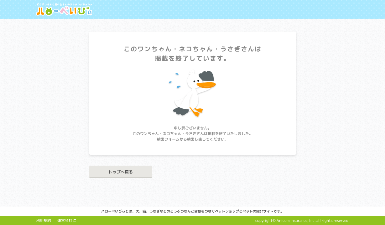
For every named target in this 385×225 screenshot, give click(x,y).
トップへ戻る (120, 172)
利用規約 (43, 220)
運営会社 (64, 220)
